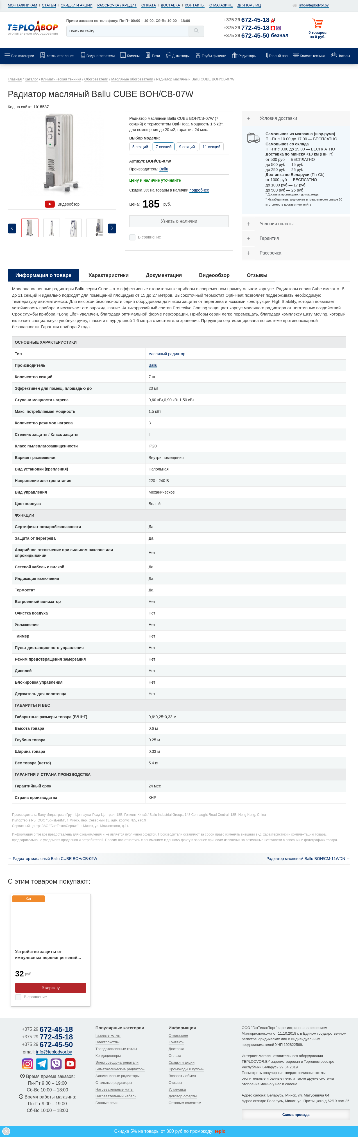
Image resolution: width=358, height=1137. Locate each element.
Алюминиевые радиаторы (118, 1076)
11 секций (212, 147)
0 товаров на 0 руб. (317, 34)
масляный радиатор (167, 354)
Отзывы (175, 1082)
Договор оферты (183, 1096)
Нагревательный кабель (116, 1096)
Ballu (163, 169)
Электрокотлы (107, 1042)
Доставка (170, 5)
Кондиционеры (108, 1055)
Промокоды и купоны (186, 1069)
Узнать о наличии (179, 221)
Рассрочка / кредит (117, 5)
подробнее (199, 190)
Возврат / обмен (182, 1076)
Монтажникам (22, 5)
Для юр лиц (249, 5)
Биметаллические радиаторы (120, 1069)
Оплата (148, 5)
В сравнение (149, 237)
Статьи (49, 5)
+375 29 (246, 19)
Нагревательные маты (114, 1089)
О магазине (221, 5)
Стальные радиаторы (114, 1082)
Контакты (195, 5)
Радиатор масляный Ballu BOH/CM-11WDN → (308, 858)
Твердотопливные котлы (116, 1049)
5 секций (140, 147)
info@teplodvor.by (313, 5)
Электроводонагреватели (117, 1062)
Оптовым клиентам (185, 1103)
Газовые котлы (108, 1035)
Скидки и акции (76, 5)
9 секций (187, 147)
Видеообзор (62, 204)
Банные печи (106, 1103)
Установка (177, 1089)
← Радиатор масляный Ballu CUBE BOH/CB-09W (52, 858)
